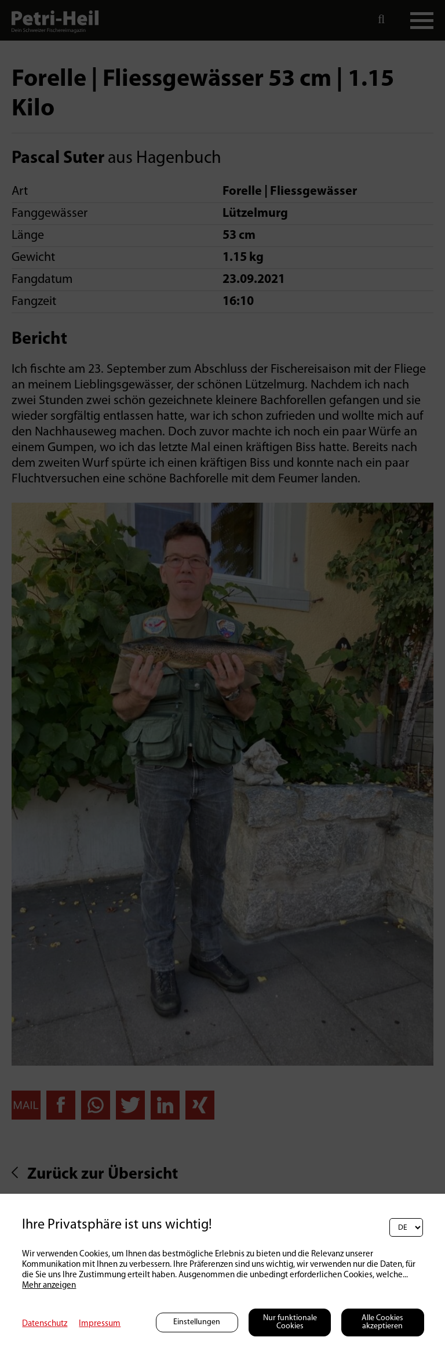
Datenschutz (44, 1324)
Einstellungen (196, 1322)
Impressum (100, 1324)
